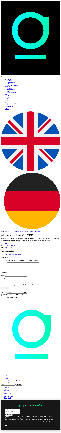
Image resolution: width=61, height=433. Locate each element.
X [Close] (5, 427)
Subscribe (19, 386)
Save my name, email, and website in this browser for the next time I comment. (24, 287)
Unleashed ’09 (11, 106)
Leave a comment (35, 231)
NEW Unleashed (8, 79)
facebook (6, 389)
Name (3, 277)
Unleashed (10, 105)
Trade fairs (17, 246)
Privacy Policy (8, 400)
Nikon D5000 (7, 256)
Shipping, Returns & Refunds (12, 382)
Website (3, 284)
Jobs (8, 97)
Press (8, 100)
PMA (12, 246)
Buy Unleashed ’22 (12, 85)
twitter (6, 391)
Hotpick (6, 247)
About (5, 94)
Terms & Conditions (9, 398)
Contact (9, 98)
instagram (6, 392)
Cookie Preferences (6, 395)
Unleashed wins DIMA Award (13, 254)
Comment (4, 274)
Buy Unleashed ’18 (12, 92)
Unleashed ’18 (8, 86)
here (6, 243)
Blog (5, 108)
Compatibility (11, 82)
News (8, 246)
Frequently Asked (12, 103)
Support (6, 101)
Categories (3, 299)
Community (7, 109)
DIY (5, 379)
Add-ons (9, 83)
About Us (10, 95)
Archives (8, 296)
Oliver (26, 231)
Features (9, 80)
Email (3, 280)
